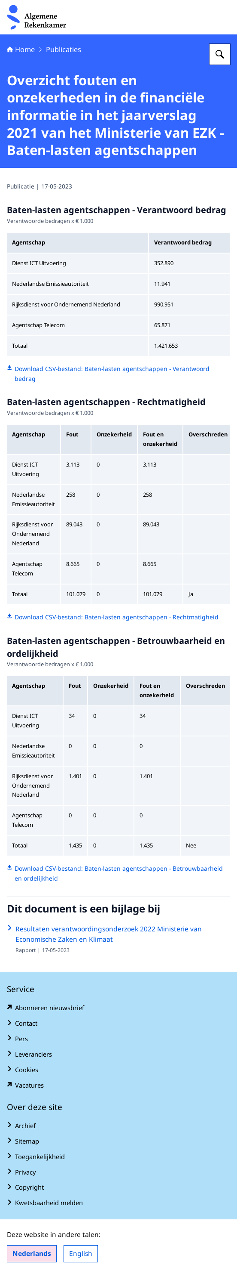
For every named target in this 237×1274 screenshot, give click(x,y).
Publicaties (63, 49)
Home (21, 49)
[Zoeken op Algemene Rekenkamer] (220, 54)
